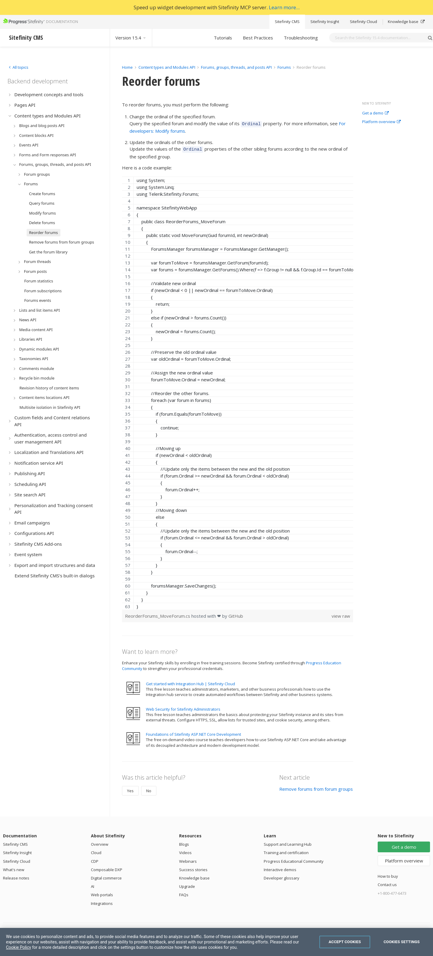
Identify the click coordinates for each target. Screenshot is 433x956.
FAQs (183, 893)
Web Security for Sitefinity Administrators (183, 707)
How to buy (388, 874)
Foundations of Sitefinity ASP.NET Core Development (193, 732)
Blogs (184, 842)
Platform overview (381, 122)
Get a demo (375, 113)
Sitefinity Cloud (363, 21)
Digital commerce (106, 876)
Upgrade (187, 884)
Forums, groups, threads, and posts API (236, 67)
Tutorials (223, 38)
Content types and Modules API (166, 67)
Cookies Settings (402, 942)
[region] (237, 391)
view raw (341, 614)
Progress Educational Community (294, 859)
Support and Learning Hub (288, 842)
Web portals (102, 893)
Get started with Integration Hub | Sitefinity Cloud (190, 682)
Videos (185, 850)
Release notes (16, 876)
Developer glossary (281, 876)
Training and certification (286, 850)
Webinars (188, 859)
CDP (94, 859)
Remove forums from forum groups (316, 787)
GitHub (235, 614)
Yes (130, 789)
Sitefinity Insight (324, 21)
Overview (99, 842)
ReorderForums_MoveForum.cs (158, 614)
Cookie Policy (18, 947)
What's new (13, 868)
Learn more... (284, 7)
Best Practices (258, 38)
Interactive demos (280, 868)
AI (92, 884)
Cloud (96, 850)
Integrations (102, 901)
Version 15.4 (131, 38)
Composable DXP (106, 868)
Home (127, 67)
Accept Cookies (345, 942)
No (148, 789)
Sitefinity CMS (287, 21)
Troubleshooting (301, 38)
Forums (284, 67)
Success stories (193, 868)
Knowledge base (406, 21)
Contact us (387, 882)
